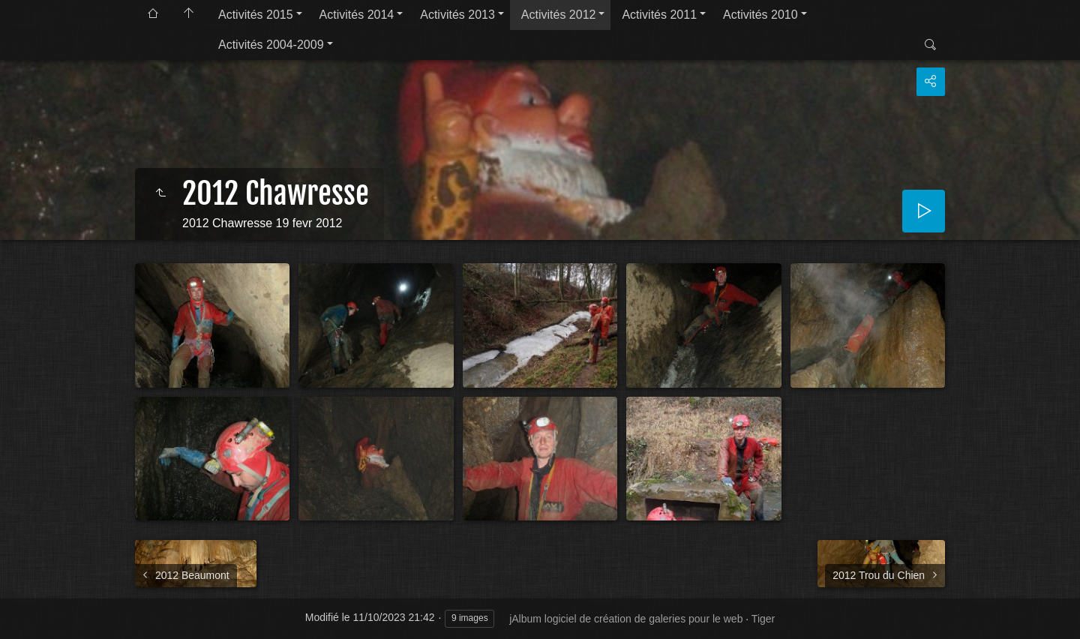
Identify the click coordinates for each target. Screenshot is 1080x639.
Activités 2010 (760, 14)
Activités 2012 (558, 14)
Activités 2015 (255, 14)
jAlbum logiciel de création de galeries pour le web (625, 619)
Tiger (763, 619)
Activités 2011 (659, 14)
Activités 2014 (357, 14)
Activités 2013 (457, 14)
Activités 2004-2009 (271, 44)
